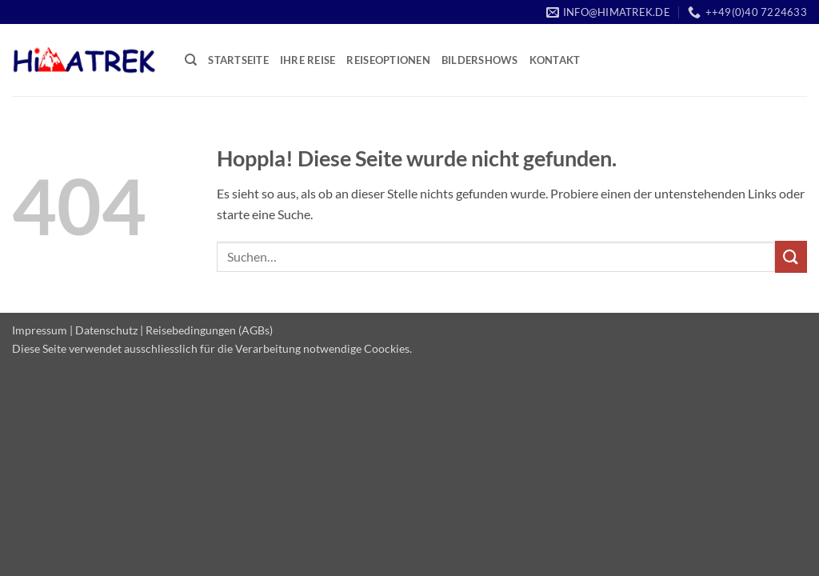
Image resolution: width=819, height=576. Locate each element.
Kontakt (555, 60)
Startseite (238, 60)
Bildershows (479, 60)
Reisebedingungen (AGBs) (209, 330)
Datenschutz (106, 330)
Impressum (39, 330)
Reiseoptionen (387, 60)
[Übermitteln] (791, 256)
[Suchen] (191, 60)
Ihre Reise (308, 60)
